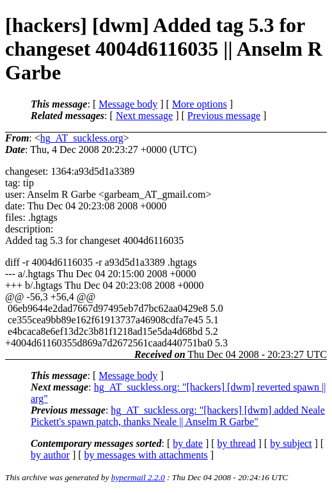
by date (188, 443)
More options (199, 104)
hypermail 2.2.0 (138, 477)
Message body (128, 104)
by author (50, 454)
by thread (236, 443)
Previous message (223, 115)
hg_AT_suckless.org (81, 138)
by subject (291, 443)
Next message (144, 115)
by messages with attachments (146, 454)
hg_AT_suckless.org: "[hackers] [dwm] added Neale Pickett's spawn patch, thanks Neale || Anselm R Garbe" (178, 416)
